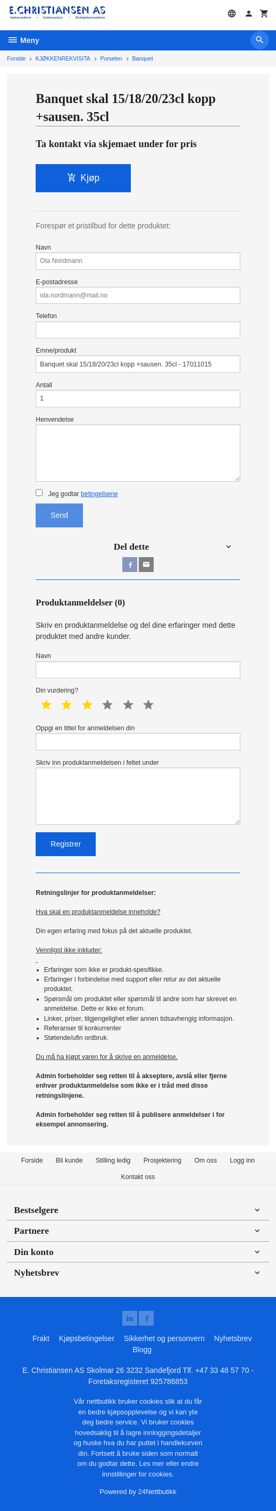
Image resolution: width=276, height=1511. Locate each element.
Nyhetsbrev (233, 1338)
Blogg (142, 1349)
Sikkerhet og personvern (164, 1338)
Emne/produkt (138, 360)
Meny (23, 40)
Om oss (206, 1160)
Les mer (152, 1463)
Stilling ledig (113, 1160)
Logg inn (242, 1160)
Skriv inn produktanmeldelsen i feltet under (138, 792)
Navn (138, 257)
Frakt (40, 1338)
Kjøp (83, 178)
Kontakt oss (138, 1177)
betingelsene (99, 494)
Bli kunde (69, 1160)
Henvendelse (138, 449)
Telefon (138, 325)
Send (59, 515)
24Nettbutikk (157, 1492)
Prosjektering (163, 1160)
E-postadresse (138, 291)
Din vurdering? (57, 690)
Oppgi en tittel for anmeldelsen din (138, 737)
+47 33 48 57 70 (222, 1370)
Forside (16, 58)
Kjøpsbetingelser (86, 1338)
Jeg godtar (77, 493)
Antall (138, 394)
